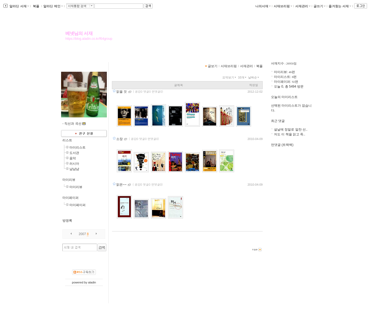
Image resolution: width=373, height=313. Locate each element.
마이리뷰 (68, 180)
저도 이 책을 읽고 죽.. (289, 134)
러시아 (74, 164)
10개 (242, 77)
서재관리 (302, 6)
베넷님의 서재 (79, 33)
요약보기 (229, 77)
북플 (36, 6)
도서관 (74, 153)
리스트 (67, 140)
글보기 (212, 66)
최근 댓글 (278, 121)
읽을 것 (122, 91)
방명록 (67, 220)
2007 (82, 234)
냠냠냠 (74, 169)
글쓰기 (319, 6)
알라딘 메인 (52, 6)
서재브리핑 (283, 6)
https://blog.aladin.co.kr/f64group (88, 39)
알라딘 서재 (19, 6)
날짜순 (254, 77)
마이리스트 (77, 147)
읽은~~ (121, 184)
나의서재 (262, 6)
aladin (92, 282)
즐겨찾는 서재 (340, 6)
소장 (120, 139)
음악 (72, 158)
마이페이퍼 (70, 198)
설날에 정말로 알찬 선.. (291, 129)
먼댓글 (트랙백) (282, 145)
